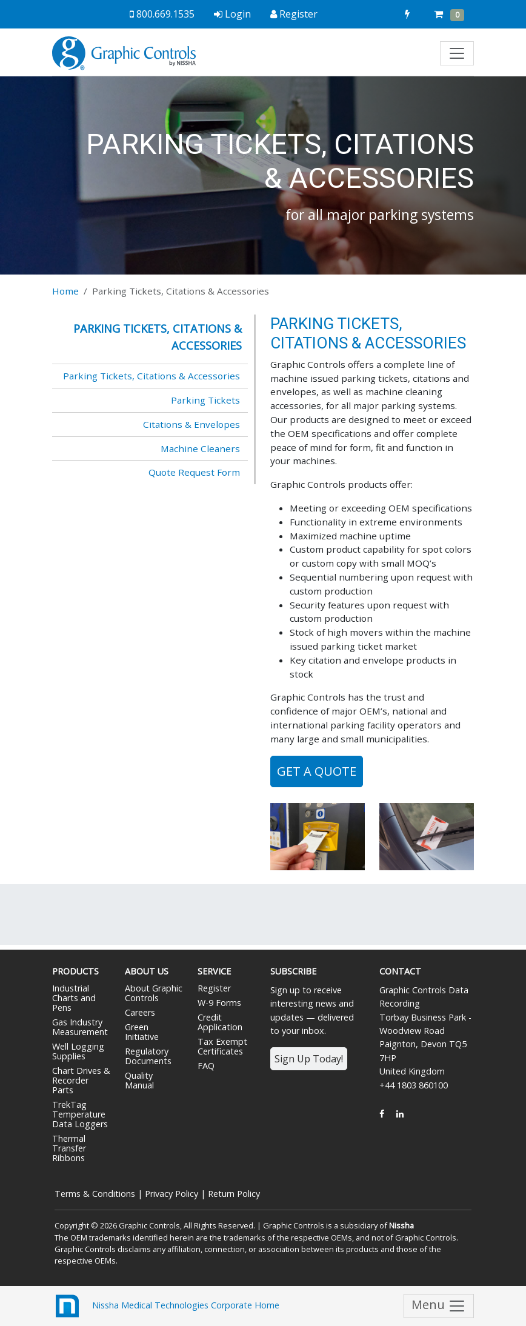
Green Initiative (142, 1031)
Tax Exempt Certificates (222, 1046)
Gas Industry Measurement (80, 1027)
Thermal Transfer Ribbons (69, 1148)
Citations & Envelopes (191, 424)
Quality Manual (139, 1080)
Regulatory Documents (148, 1056)
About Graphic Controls (153, 993)
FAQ (206, 1065)
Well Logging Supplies (78, 1051)
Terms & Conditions (95, 1193)
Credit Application (220, 1022)
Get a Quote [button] (316, 771)
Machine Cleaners (200, 448)
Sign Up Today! (309, 1058)
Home (65, 291)
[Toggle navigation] (457, 53)
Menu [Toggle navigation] (438, 1306)
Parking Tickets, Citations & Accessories (151, 376)
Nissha (401, 1225)
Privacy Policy (171, 1193)
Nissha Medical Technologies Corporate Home (165, 1306)
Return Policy (234, 1193)
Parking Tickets (205, 400)
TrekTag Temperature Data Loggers (80, 1114)
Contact (400, 971)
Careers (140, 1012)
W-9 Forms (219, 1002)
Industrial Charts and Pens (74, 997)
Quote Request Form (194, 472)
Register (214, 988)
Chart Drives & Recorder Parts (81, 1080)
